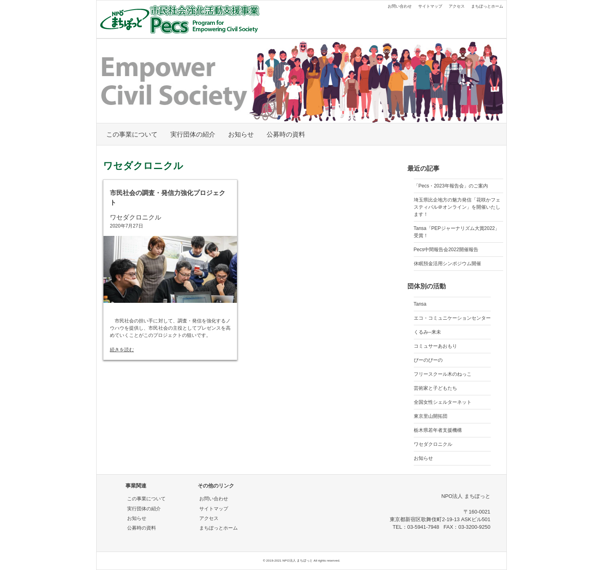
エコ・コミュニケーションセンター (452, 318)
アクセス (457, 6)
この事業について (132, 134)
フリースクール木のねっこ (442, 374)
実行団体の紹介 (192, 134)
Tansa (420, 304)
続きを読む (122, 349)
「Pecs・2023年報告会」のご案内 (451, 186)
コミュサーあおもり (435, 346)
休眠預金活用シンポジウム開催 (447, 263)
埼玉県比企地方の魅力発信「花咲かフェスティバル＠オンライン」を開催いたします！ (457, 207)
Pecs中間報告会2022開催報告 (446, 249)
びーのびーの (428, 360)
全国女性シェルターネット (442, 402)
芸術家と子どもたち (435, 388)
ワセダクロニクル (135, 217)
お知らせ (241, 134)
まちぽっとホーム (487, 6)
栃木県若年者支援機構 (438, 430)
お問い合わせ (400, 6)
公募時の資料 (286, 134)
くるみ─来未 (427, 332)
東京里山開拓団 (430, 416)
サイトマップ (430, 6)
